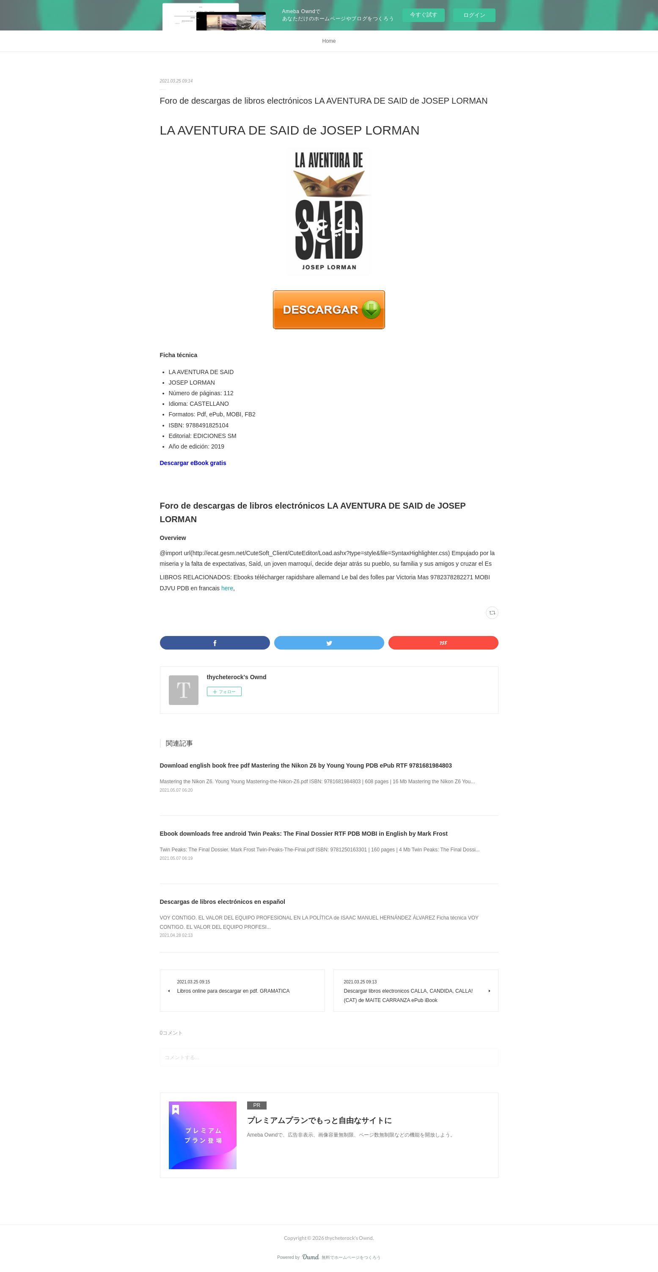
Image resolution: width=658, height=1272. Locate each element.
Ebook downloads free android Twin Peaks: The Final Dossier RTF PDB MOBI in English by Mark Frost (304, 833)
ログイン (474, 15)
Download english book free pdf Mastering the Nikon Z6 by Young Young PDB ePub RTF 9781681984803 (306, 765)
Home (329, 41)
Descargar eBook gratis (193, 463)
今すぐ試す (424, 14)
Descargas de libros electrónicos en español (222, 901)
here (227, 588)
